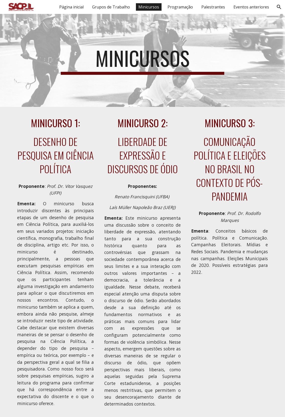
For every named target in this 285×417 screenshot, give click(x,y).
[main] (142, 60)
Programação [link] (180, 7)
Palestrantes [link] (213, 7)
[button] (279, 7)
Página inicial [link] (71, 7)
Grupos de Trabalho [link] (111, 7)
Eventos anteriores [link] (251, 7)
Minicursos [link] (148, 7)
